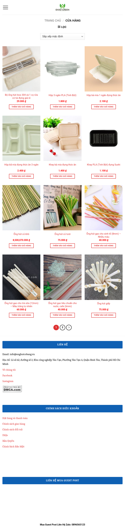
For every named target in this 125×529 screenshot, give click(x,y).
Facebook (7, 375)
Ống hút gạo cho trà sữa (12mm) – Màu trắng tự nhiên (21, 305)
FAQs (5, 435)
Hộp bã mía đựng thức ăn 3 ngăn (21, 164)
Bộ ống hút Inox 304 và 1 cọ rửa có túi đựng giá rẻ (21, 96)
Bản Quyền (8, 440)
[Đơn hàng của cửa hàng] (62, 36)
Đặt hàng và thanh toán (15, 418)
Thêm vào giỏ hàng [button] (21, 107)
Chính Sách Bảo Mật (13, 446)
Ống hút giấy (103, 303)
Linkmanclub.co (11, 452)
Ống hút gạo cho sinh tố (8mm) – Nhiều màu (103, 235)
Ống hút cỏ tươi (62, 234)
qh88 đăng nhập (11, 467)
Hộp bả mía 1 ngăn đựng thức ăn (104, 95)
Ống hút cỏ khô (21, 234)
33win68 (6, 459)
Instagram (7, 381)
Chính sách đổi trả (12, 429)
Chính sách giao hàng (13, 423)
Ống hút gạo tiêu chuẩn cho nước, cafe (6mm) (62, 305)
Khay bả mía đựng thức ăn (62, 164)
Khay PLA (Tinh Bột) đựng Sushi (103, 164)
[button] (5, 7)
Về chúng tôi (9, 369)
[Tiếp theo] (69, 327)
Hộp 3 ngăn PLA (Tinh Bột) (62, 95)
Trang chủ (52, 20)
